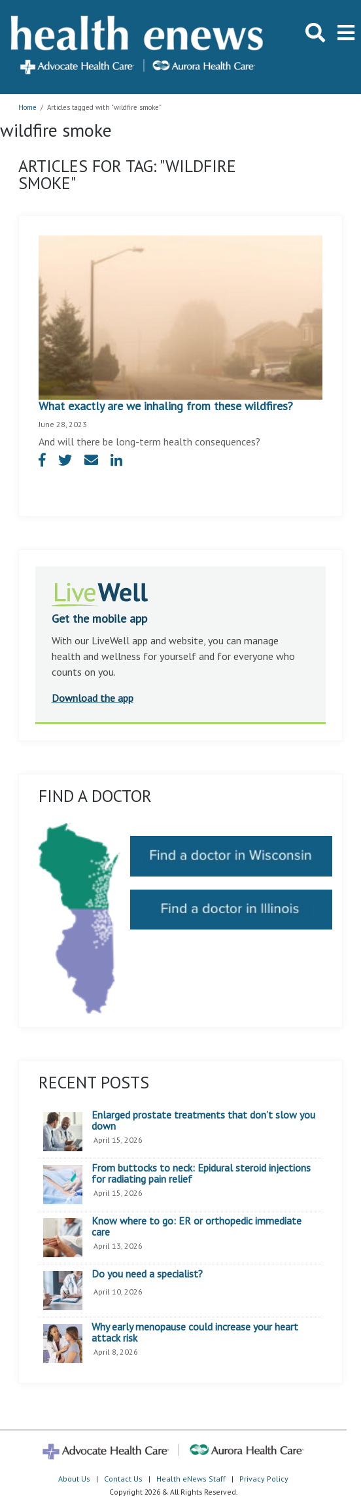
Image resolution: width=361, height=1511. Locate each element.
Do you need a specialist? (147, 1274)
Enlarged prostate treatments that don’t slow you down (203, 1120)
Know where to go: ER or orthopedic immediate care (196, 1226)
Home (27, 107)
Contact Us (123, 1479)
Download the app (92, 697)
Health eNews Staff (191, 1479)
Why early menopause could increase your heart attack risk (195, 1332)
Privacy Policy (263, 1479)
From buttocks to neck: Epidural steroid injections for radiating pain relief (201, 1173)
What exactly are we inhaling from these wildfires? (166, 405)
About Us (74, 1479)
